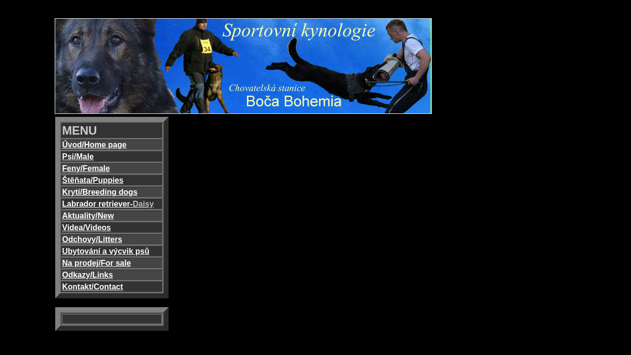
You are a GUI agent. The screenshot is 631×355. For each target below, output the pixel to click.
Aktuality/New (88, 216)
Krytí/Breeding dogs (100, 192)
